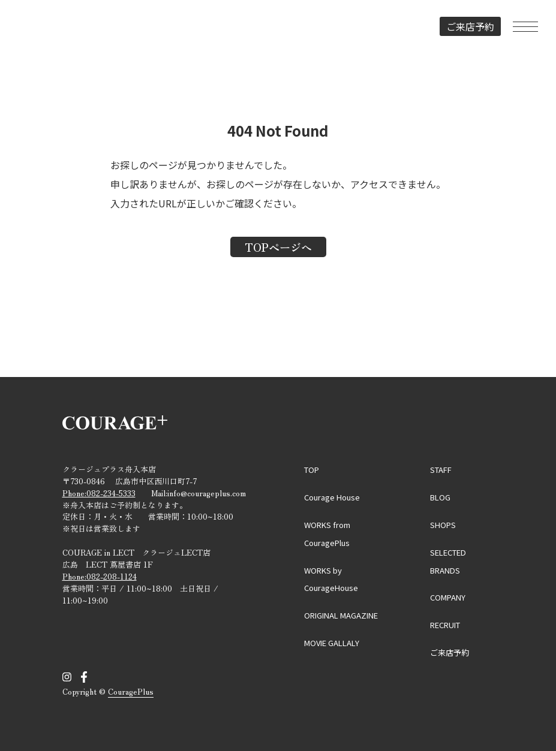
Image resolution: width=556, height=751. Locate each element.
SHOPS (443, 524)
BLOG (440, 497)
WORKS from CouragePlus (327, 533)
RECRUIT (445, 625)
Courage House (332, 497)
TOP (311, 469)
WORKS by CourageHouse (331, 579)
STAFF (441, 469)
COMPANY (447, 597)
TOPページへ (278, 247)
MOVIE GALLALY (331, 643)
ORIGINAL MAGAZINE (341, 615)
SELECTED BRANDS (448, 561)
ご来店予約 (470, 26)
